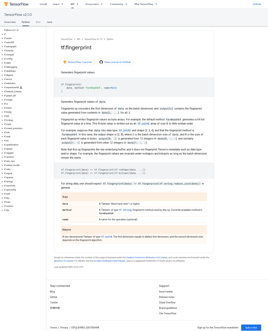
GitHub (257, 4)
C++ (38, 22)
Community (116, 4)
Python (110, 39)
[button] (22, 34)
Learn (56, 4)
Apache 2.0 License (63, 261)
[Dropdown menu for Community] (127, 4)
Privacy (64, 327)
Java (49, 22)
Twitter (54, 302)
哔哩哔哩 (55, 308)
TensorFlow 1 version (77, 62)
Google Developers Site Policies (109, 261)
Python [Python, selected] (26, 22)
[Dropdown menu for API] (78, 4)
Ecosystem (92, 4)
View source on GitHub (115, 62)
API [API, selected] (72, 4)
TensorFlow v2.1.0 (18, 15)
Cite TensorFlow (167, 313)
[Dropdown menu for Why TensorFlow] (157, 4)
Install (43, 4)
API (78, 39)
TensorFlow (66, 39)
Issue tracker (166, 291)
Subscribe (251, 327)
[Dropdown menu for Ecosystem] (103, 4)
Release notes (167, 297)
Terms (53, 327)
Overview (10, 22)
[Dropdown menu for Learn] (63, 4)
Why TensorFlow (144, 4)
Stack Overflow (167, 302)
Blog (52, 291)
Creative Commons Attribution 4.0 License (146, 257)
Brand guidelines (168, 308)
